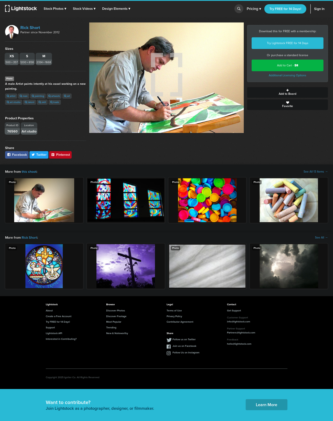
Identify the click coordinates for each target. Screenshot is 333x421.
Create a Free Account (58, 316)
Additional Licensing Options (287, 75)
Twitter (39, 154)
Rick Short (30, 27)
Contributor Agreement (180, 322)
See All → (321, 238)
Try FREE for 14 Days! (285, 8)
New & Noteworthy (117, 333)
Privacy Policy (174, 316)
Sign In (319, 8)
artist (11, 96)
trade (54, 102)
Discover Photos (115, 310)
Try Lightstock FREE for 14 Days (287, 43)
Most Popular (113, 322)
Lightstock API (54, 333)
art (67, 96)
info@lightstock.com (238, 321)
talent (29, 102)
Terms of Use (174, 310)
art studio (14, 102)
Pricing (254, 9)
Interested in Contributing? (61, 339)
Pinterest (60, 154)
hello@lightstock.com (239, 344)
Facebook (17, 154)
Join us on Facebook (184, 346)
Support (50, 327)
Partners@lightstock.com (241, 333)
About (49, 310)
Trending (111, 327)
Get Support (234, 310)
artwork (54, 96)
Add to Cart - (287, 65)
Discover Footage (116, 316)
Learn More (266, 404)
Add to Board (287, 92)
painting (38, 96)
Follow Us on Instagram (186, 352)
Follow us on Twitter (184, 339)
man (24, 96)
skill (42, 102)
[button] (55, 9)
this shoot (29, 171)
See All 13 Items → (316, 172)
